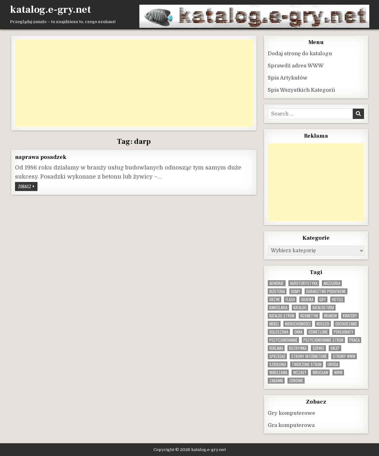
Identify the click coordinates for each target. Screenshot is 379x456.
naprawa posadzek (40, 156)
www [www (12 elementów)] (338, 372)
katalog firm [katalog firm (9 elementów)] (323, 307)
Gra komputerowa (291, 425)
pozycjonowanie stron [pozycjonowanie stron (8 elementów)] (323, 340)
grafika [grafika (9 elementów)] (307, 299)
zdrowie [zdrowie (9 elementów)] (296, 380)
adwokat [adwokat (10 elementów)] (276, 283)
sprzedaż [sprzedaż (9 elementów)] (277, 356)
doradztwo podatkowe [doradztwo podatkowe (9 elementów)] (326, 291)
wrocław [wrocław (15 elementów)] (320, 372)
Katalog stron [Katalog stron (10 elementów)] (281, 315)
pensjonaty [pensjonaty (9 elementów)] (343, 332)
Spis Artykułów (287, 78)
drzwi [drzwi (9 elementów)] (274, 299)
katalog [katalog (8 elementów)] (300, 307)
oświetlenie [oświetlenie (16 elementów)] (318, 332)
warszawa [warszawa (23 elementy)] (278, 372)
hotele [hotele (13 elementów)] (337, 299)
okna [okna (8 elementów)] (298, 332)
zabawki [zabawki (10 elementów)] (276, 380)
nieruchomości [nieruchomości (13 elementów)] (298, 323)
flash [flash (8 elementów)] (290, 299)
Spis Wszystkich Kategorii (301, 90)
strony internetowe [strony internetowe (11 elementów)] (309, 356)
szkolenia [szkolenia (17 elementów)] (277, 364)
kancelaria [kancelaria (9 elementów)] (278, 307)
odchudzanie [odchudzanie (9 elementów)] (346, 323)
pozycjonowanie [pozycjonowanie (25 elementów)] (283, 340)
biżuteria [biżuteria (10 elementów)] (277, 291)
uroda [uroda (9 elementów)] (332, 364)
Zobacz (27, 187)
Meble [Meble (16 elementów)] (274, 323)
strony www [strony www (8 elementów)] (344, 356)
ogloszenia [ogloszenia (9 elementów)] (278, 332)
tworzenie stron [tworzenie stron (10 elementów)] (307, 364)
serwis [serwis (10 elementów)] (318, 348)
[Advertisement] (134, 82)
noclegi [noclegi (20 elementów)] (323, 323)
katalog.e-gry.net (50, 9)
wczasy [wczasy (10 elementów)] (300, 372)
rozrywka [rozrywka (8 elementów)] (298, 348)
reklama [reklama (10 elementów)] (276, 348)
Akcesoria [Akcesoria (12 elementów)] (331, 283)
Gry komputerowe (291, 413)
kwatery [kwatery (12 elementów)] (350, 315)
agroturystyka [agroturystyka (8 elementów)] (303, 283)
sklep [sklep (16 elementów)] (335, 348)
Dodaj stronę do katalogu (300, 53)
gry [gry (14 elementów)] (322, 299)
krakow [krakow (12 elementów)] (330, 315)
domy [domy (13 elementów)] (295, 291)
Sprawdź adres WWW (295, 65)
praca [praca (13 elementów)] (354, 340)
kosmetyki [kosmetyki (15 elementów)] (309, 315)
